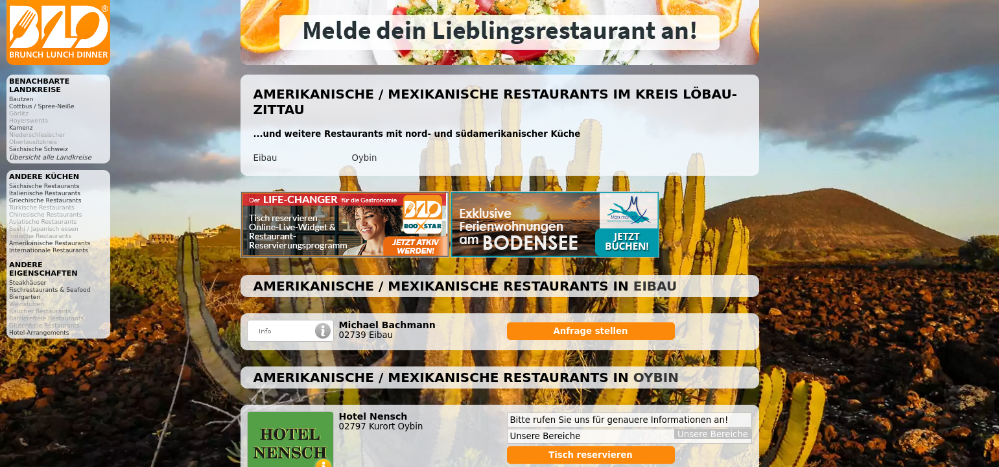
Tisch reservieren (590, 455)
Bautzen (21, 98)
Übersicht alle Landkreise (50, 157)
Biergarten (24, 296)
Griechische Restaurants (45, 200)
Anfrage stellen (591, 331)
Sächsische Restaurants (44, 185)
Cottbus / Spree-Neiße (42, 106)
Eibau (265, 158)
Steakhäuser (27, 282)
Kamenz (21, 127)
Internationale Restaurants (48, 250)
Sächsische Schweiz (38, 148)
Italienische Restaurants (44, 193)
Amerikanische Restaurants (49, 242)
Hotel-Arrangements (39, 332)
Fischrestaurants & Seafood (50, 289)
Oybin (364, 158)
